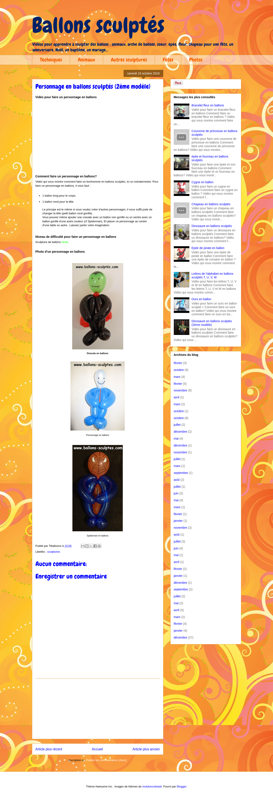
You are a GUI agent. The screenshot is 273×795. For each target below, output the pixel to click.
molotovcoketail (152, 786)
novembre (180, 390)
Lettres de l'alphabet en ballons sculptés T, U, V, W (212, 275)
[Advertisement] (97, 709)
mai (176, 438)
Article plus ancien (146, 749)
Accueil (97, 749)
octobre (179, 370)
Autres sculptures (129, 59)
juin (176, 493)
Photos (196, 59)
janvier (178, 520)
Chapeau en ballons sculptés (211, 204)
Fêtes (168, 59)
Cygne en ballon (202, 182)
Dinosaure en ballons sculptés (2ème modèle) (212, 323)
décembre (180, 431)
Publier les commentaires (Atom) (106, 760)
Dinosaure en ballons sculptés (212, 226)
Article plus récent (48, 749)
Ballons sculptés (98, 25)
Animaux (86, 59)
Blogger (181, 786)
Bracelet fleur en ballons (208, 105)
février (178, 363)
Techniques (51, 59)
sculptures (53, 551)
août (177, 479)
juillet (177, 424)
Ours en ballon (201, 299)
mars (177, 377)
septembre (181, 473)
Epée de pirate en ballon (208, 248)
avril (176, 397)
